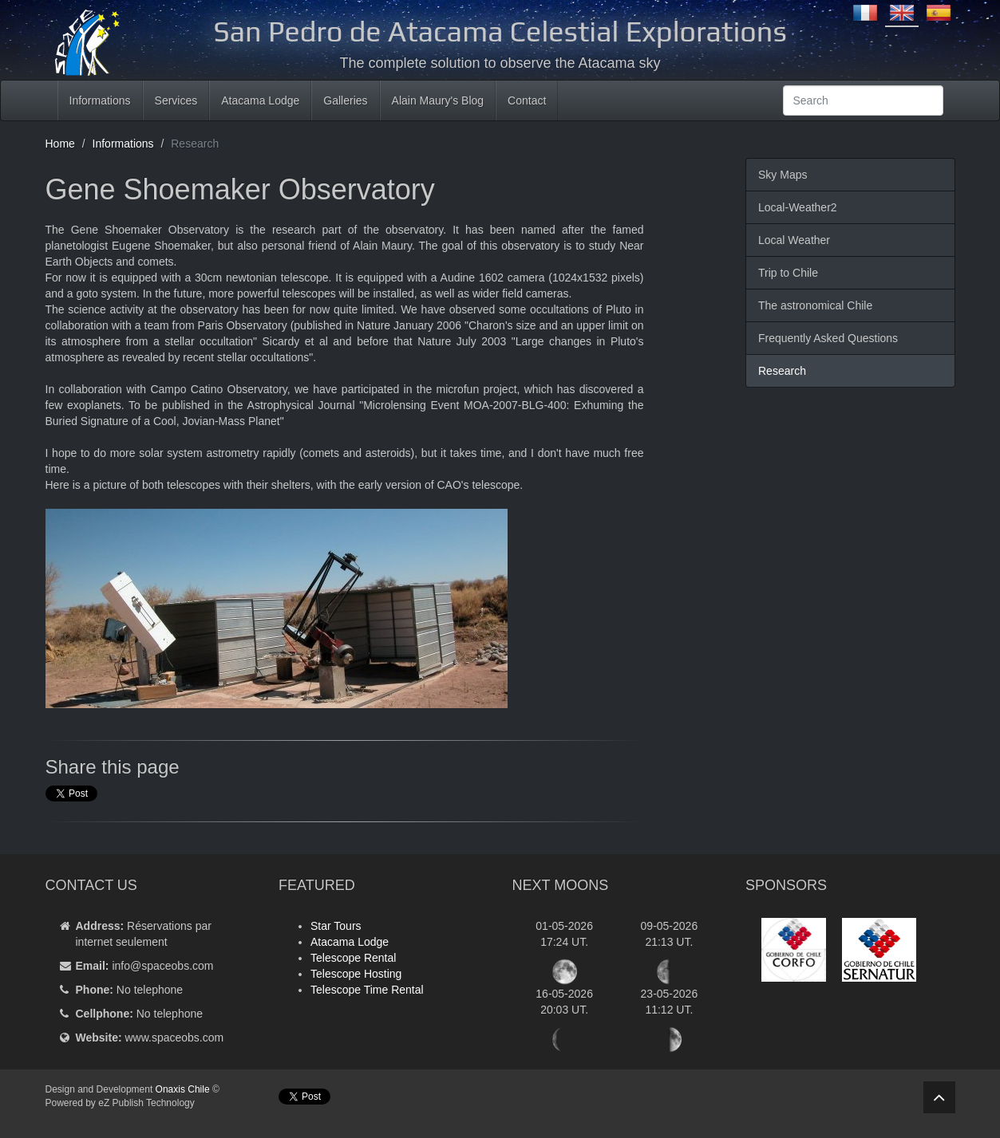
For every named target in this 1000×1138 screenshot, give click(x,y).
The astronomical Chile (815, 305)
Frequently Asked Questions (828, 338)
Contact (527, 100)
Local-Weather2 (797, 207)
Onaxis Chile (183, 1089)
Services (176, 100)
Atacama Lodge (260, 100)
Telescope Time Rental (367, 989)
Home (60, 143)
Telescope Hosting (355, 973)
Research (782, 370)
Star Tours (336, 925)
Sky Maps (782, 174)
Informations (100, 100)
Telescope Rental (353, 957)
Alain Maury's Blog (438, 100)
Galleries (345, 100)
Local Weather (794, 240)
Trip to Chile (788, 272)
